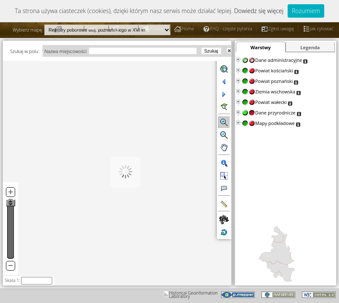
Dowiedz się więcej (258, 11)
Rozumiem (306, 11)
